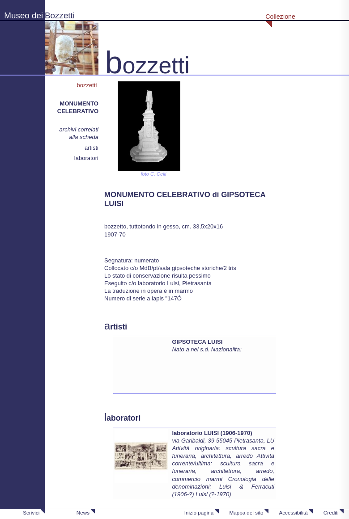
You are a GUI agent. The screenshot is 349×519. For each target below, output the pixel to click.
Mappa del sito (246, 512)
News (83, 512)
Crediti (331, 512)
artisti (91, 147)
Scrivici (31, 512)
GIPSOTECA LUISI (197, 341)
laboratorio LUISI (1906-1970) (212, 433)
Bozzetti (60, 15)
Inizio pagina (199, 512)
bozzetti (87, 85)
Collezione (280, 16)
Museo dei (23, 15)
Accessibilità (293, 512)
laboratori (86, 158)
